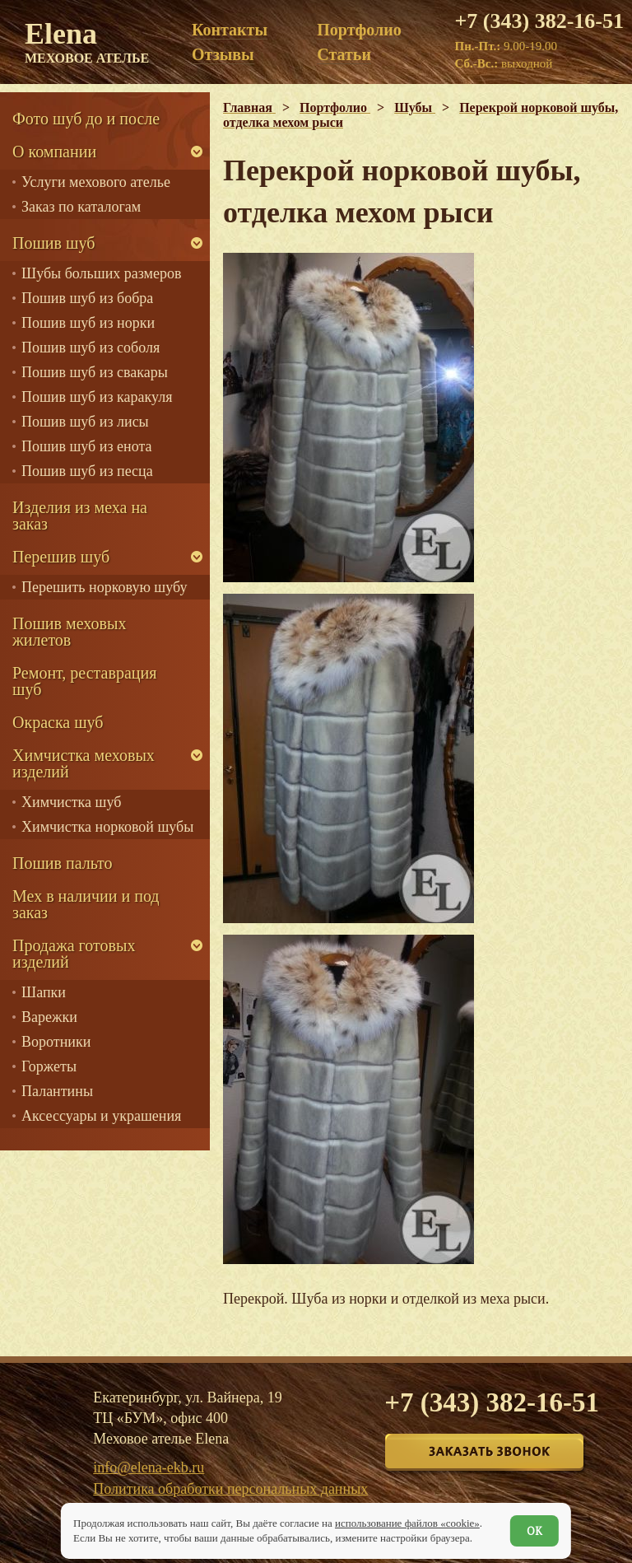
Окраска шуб (58, 722)
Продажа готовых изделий (73, 953)
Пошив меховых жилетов (69, 631)
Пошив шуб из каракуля (96, 397)
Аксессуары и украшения (101, 1116)
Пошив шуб (53, 243)
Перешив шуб (60, 557)
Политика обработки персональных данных (230, 1489)
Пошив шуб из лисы (85, 421)
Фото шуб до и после (86, 119)
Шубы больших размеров (101, 273)
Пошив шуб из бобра (87, 298)
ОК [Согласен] (534, 1530)
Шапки (43, 992)
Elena (87, 41)
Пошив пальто (62, 863)
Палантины (57, 1091)
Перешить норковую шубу (104, 587)
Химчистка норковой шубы (107, 827)
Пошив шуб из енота (86, 446)
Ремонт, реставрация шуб (84, 681)
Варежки (49, 1017)
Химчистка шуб (71, 802)
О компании (54, 151)
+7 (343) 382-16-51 (539, 21)
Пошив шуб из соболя (90, 347)
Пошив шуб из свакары (94, 372)
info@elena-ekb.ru (148, 1467)
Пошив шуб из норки (88, 323)
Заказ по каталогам (81, 206)
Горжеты (49, 1066)
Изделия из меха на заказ (79, 515)
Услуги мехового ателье (95, 182)
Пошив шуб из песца (87, 471)
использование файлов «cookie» (407, 1523)
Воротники (56, 1041)
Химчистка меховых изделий (83, 763)
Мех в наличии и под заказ (86, 904)
